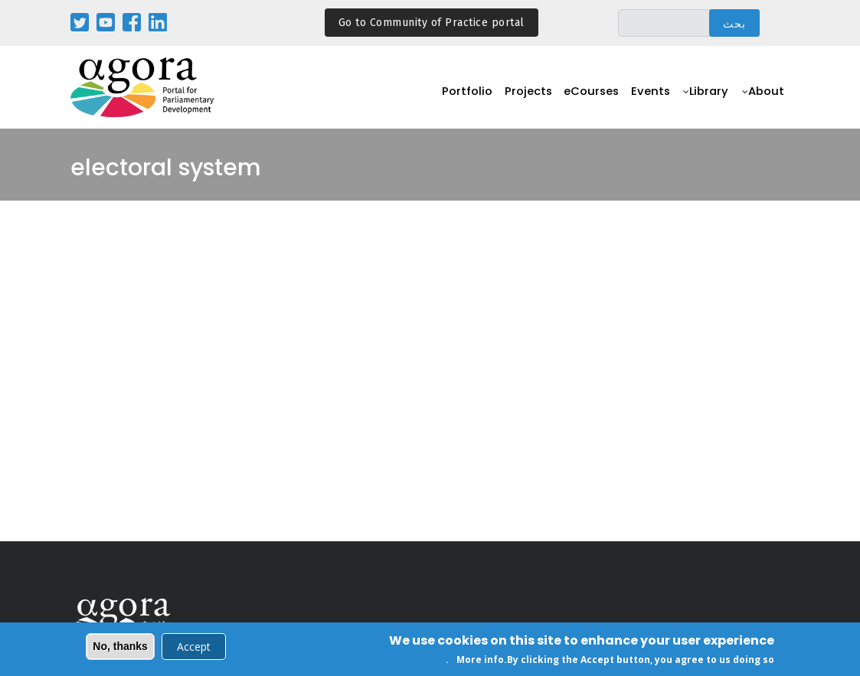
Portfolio (456, 96)
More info (480, 661)
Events (646, 96)
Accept (194, 648)
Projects (518, 96)
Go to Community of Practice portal (431, 22)
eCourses (585, 96)
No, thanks (120, 648)
